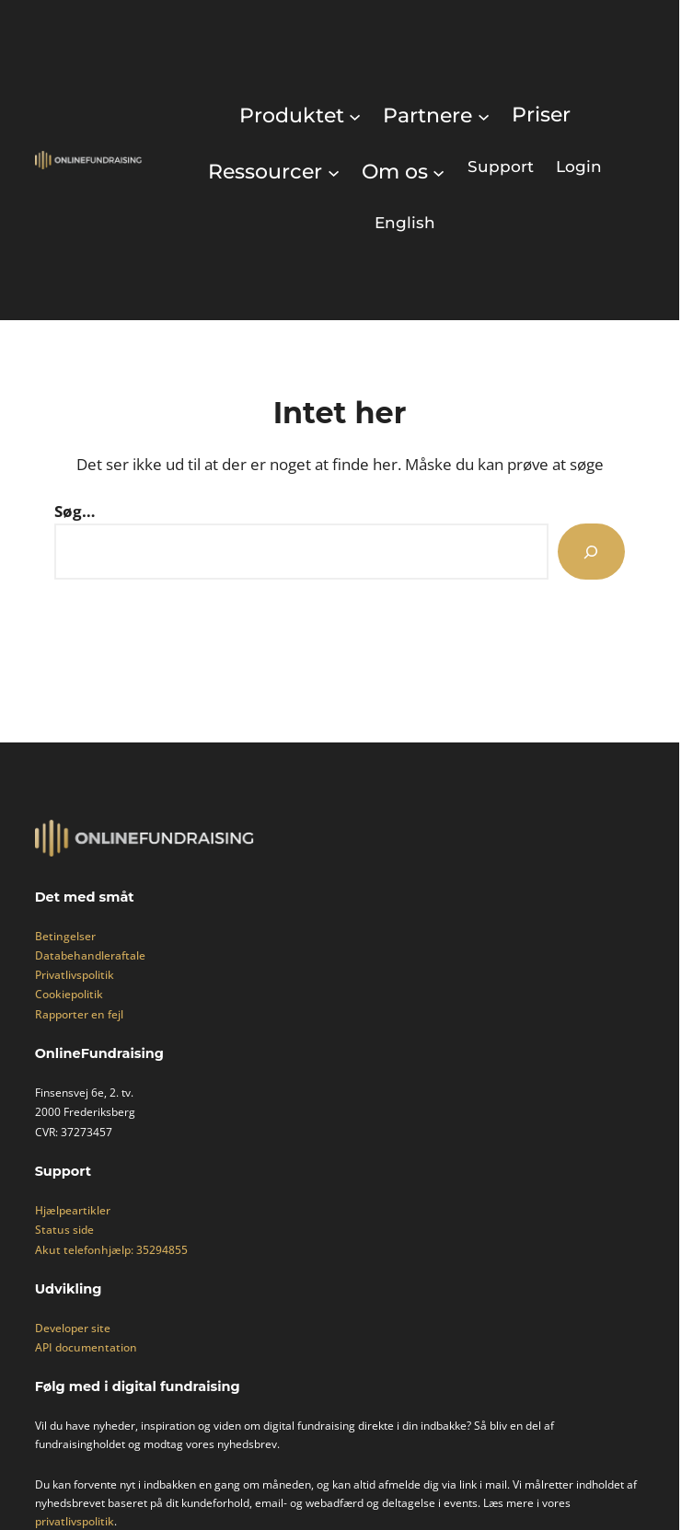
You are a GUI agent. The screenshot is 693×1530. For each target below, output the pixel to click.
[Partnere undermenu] (436, 115)
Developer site (72, 1328)
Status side (64, 1229)
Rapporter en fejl (79, 1014)
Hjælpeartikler (72, 1210)
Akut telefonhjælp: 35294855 (111, 1250)
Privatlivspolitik (74, 975)
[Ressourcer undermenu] (274, 172)
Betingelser (65, 936)
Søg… (75, 511)
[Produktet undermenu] (300, 115)
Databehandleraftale (90, 955)
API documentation (86, 1347)
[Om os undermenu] (403, 172)
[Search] (591, 551)
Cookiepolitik (69, 994)
